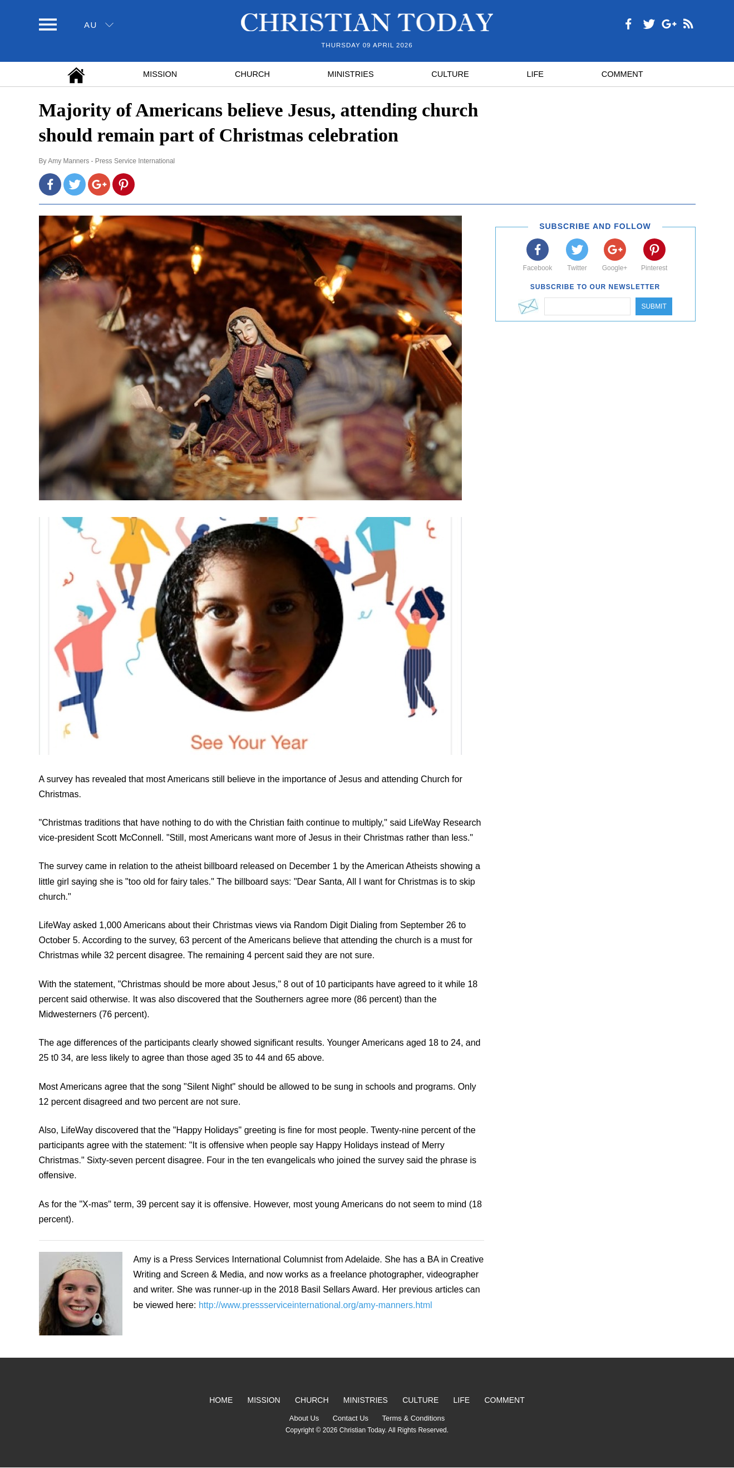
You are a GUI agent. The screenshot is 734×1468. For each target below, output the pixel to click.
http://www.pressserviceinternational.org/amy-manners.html (315, 1305)
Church (252, 74)
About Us (304, 1418)
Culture (450, 74)
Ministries (351, 74)
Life (535, 74)
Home (221, 1400)
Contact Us (350, 1418)
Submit (653, 306)
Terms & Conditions (413, 1418)
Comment (622, 74)
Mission (160, 74)
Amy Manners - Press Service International (111, 161)
